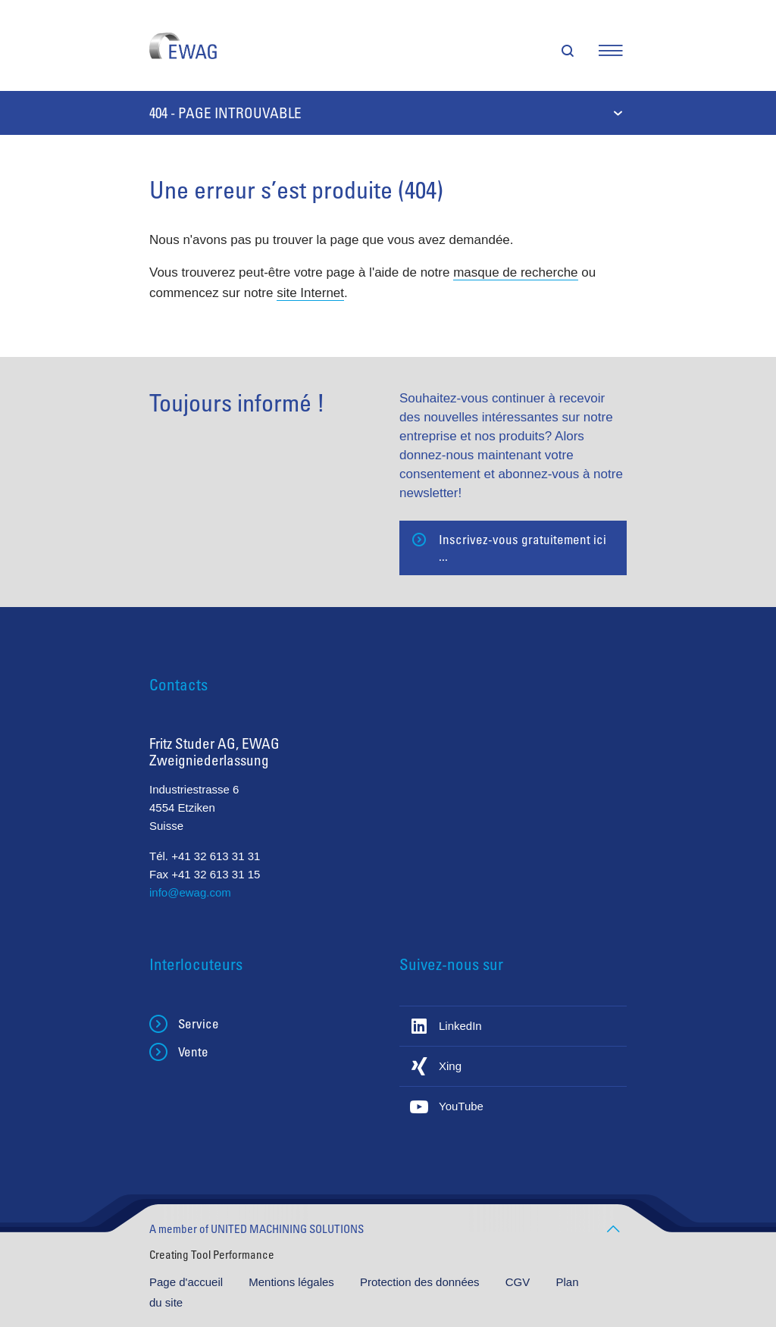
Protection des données (421, 1281)
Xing (450, 1065)
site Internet (310, 293)
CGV (519, 1281)
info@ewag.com (190, 892)
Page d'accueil (187, 1281)
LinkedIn (460, 1025)
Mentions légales (293, 1281)
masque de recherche (515, 272)
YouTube (461, 1106)
